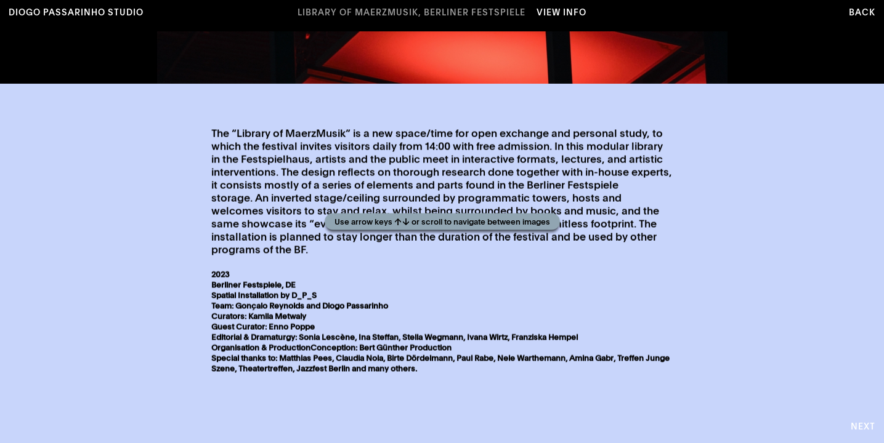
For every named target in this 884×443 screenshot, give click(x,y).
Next (863, 427)
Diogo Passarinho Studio (76, 13)
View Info (561, 13)
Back (862, 13)
